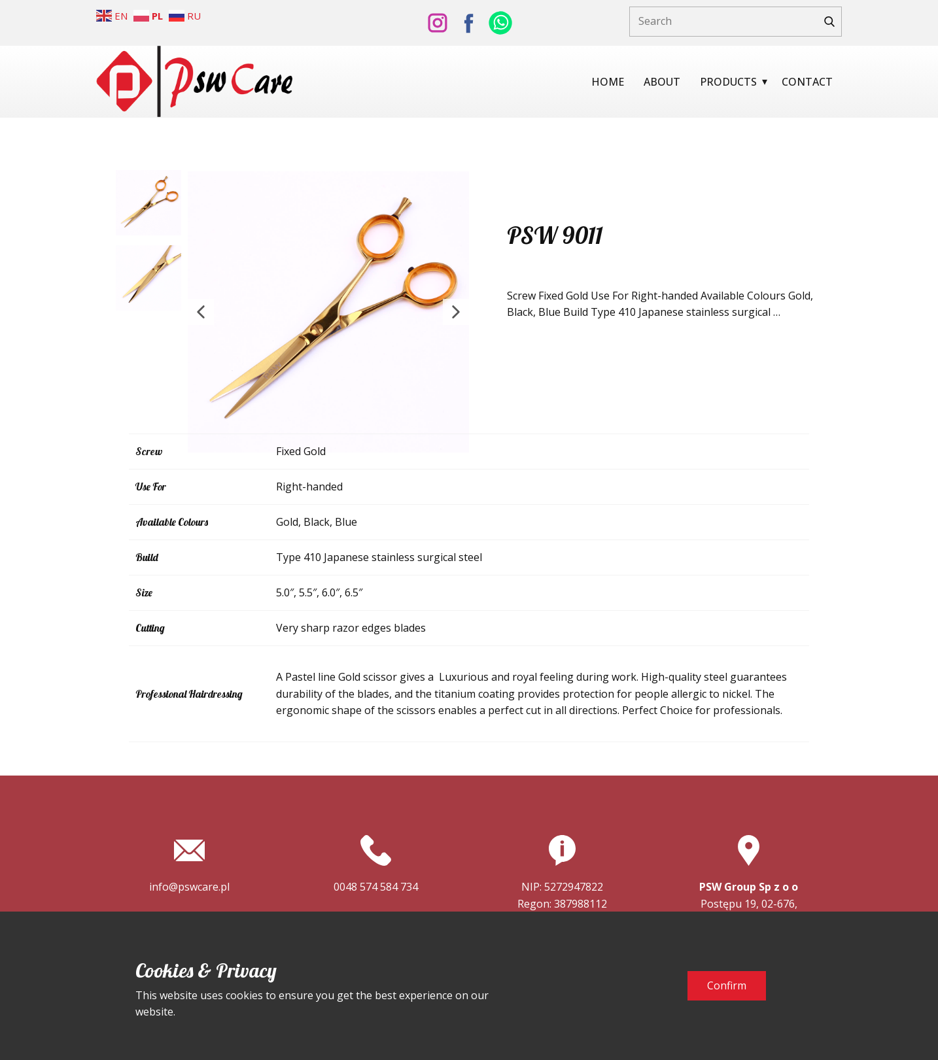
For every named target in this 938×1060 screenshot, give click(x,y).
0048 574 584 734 (376, 887)
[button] (201, 312)
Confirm (726, 985)
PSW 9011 (554, 235)
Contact (807, 82)
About (662, 82)
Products (728, 82)
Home (607, 82)
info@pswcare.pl (189, 887)
